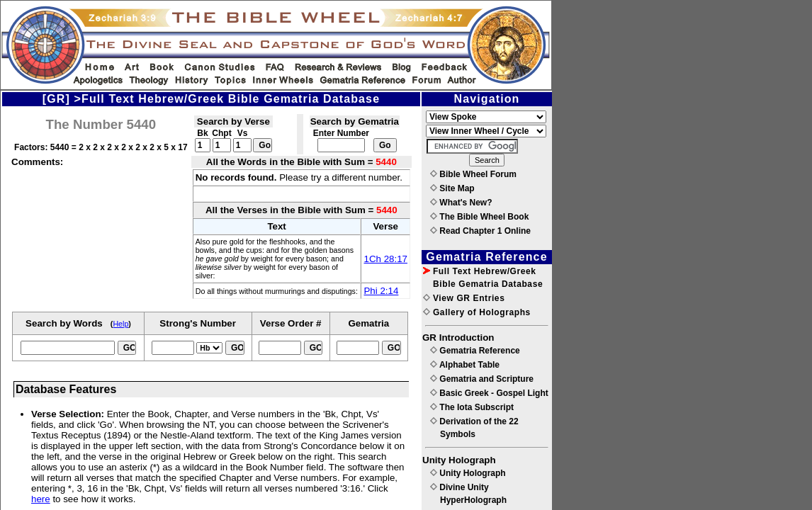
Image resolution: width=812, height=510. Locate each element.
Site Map (452, 188)
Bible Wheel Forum (473, 174)
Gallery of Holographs (477, 312)
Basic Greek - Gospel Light (489, 393)
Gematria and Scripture (482, 379)
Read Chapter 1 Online (480, 231)
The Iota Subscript (472, 407)
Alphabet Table (465, 365)
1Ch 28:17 (385, 259)
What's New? (461, 203)
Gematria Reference (475, 351)
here (40, 499)
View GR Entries (463, 298)
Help (120, 323)
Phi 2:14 (380, 290)
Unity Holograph (468, 473)
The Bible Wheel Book (479, 217)
